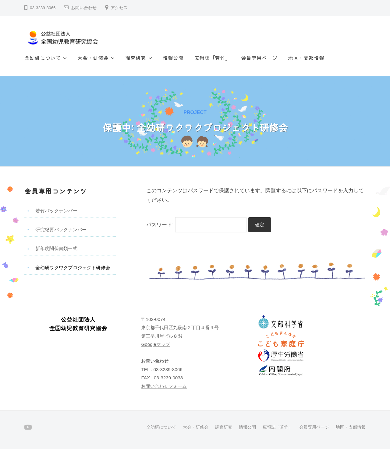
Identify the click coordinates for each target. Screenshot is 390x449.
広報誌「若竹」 (212, 57)
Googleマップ (155, 344)
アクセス (119, 7)
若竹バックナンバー (56, 210)
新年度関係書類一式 (56, 248)
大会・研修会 (92, 57)
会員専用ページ (259, 57)
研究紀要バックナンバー (61, 229)
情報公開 (173, 57)
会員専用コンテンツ (55, 191)
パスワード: (196, 225)
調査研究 (135, 57)
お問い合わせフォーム (164, 386)
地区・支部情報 (306, 57)
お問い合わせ (84, 7)
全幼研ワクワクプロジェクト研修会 (72, 267)
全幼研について (42, 57)
